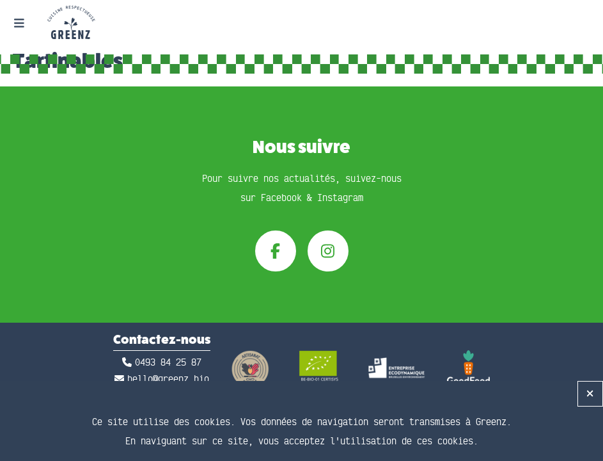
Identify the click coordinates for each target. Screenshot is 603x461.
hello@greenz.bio (168, 379)
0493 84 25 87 (168, 363)
